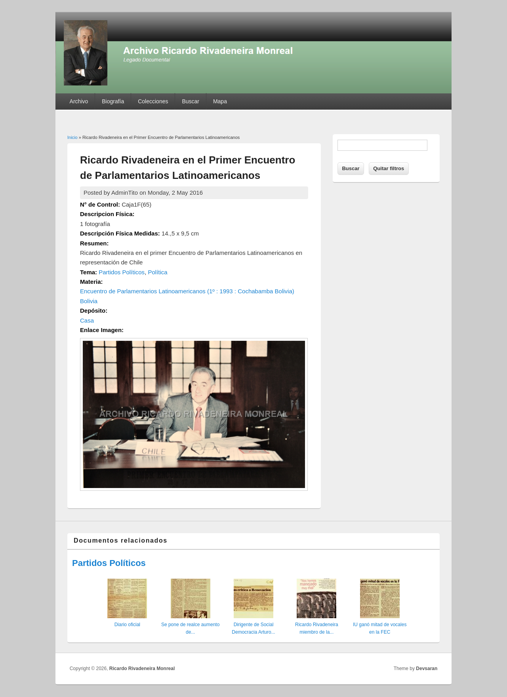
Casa (87, 320)
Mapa (220, 101)
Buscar (190, 101)
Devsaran (426, 668)
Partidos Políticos (122, 272)
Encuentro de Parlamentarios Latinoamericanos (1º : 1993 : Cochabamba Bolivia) (187, 291)
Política (157, 272)
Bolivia (88, 301)
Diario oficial (127, 624)
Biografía (113, 101)
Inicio (72, 137)
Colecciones (153, 101)
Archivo (79, 101)
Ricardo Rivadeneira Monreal (142, 668)
